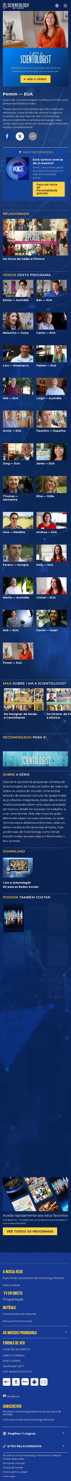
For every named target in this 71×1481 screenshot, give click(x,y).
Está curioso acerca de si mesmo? (48, 161)
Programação (13, 1299)
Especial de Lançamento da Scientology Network (33, 1277)
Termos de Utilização (14, 1463)
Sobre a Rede (11, 1285)
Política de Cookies (13, 1467)
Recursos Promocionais (17, 1321)
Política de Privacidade (15, 1471)
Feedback (13, 1396)
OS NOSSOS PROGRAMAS (20, 1332)
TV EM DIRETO (12, 1293)
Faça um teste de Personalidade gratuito (47, 189)
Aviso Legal (9, 1476)
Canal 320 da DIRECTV (16, 1349)
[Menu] (65, 5)
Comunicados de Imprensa (19, 1313)
